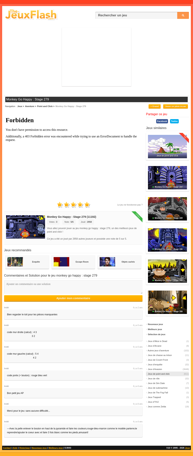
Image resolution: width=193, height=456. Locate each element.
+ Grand (155, 106)
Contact (7, 448)
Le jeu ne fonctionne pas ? (130, 205)
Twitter (174, 121)
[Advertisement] (96, 57)
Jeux (187, 448)
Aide (15, 448)
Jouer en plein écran (175, 106)
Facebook (162, 121)
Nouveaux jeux (39, 448)
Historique (24, 448)
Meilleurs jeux (56, 448)
